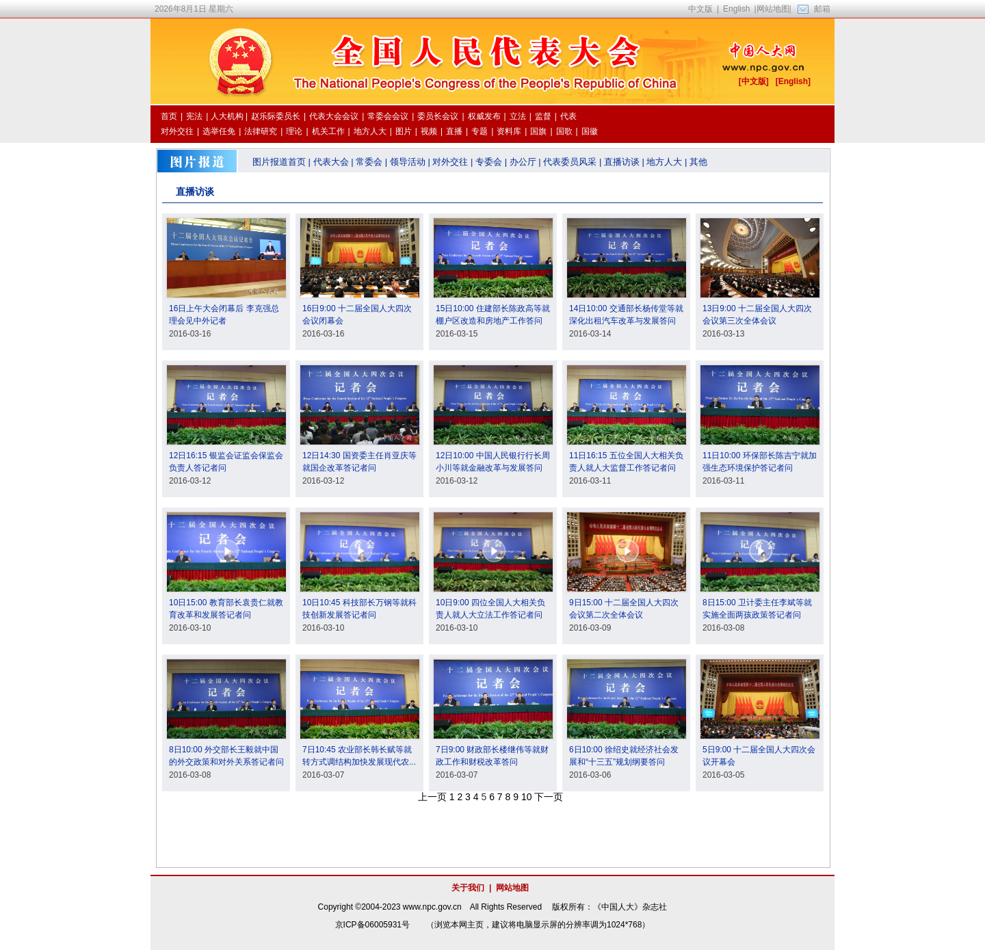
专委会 (488, 162)
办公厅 (523, 162)
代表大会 (331, 162)
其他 (698, 162)
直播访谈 (622, 162)
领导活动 (407, 162)
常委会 (369, 162)
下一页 (548, 796)
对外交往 (450, 162)
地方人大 (664, 162)
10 (526, 796)
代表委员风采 (569, 162)
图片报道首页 (279, 162)
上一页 (432, 796)
